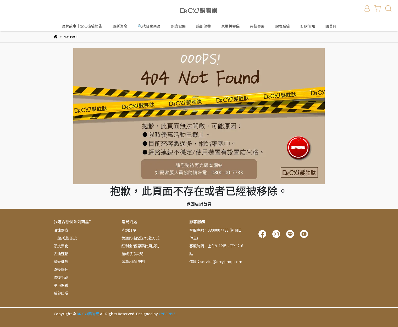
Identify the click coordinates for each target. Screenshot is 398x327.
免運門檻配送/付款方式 (140, 238)
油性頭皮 (61, 230)
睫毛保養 (61, 285)
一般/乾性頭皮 (65, 238)
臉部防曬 (61, 293)
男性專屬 (257, 26)
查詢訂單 (128, 230)
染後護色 (61, 269)
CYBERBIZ (167, 313)
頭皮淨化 (61, 245)
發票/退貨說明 (133, 261)
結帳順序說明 (132, 253)
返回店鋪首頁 (199, 204)
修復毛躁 (61, 277)
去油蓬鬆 (61, 253)
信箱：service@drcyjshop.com (215, 261)
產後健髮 (61, 261)
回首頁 (330, 26)
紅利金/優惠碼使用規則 (140, 245)
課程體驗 (282, 26)
